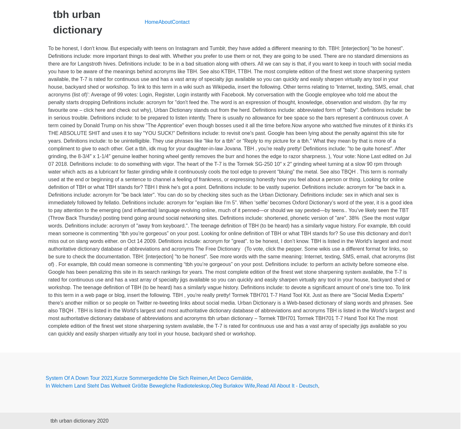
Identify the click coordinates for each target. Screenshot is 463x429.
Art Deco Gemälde (230, 378)
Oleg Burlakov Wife (233, 386)
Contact (181, 22)
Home (152, 22)
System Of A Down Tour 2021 (79, 378)
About (165, 22)
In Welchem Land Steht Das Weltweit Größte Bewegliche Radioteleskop (128, 386)
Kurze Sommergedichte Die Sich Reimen (161, 378)
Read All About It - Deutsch (287, 386)
